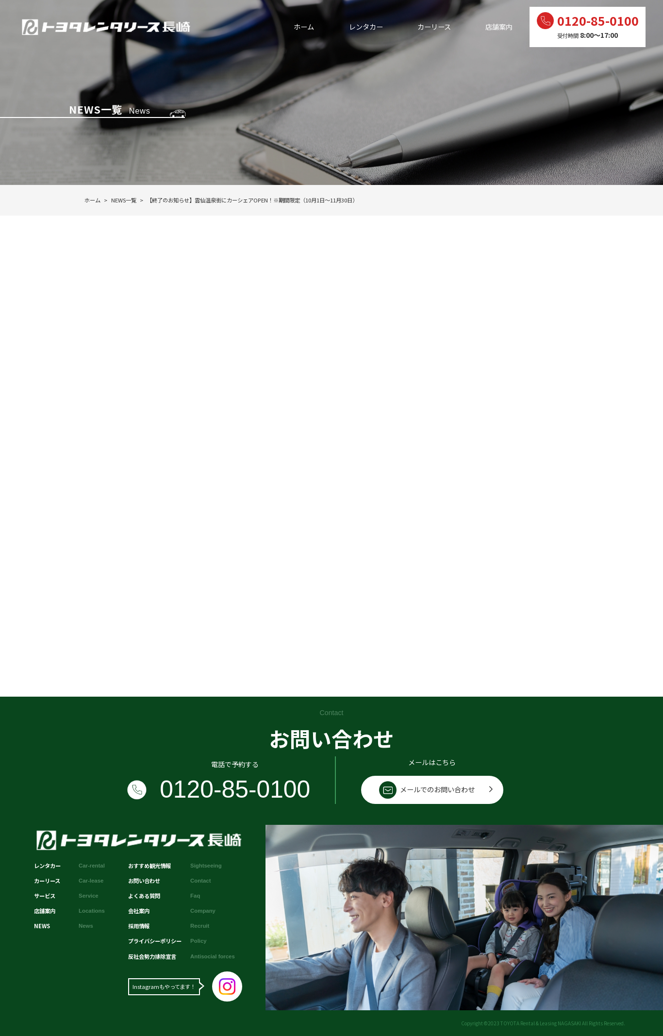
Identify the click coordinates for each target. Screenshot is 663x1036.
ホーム (304, 27)
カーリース (434, 27)
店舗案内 (499, 27)
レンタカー (366, 27)
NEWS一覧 (123, 200)
